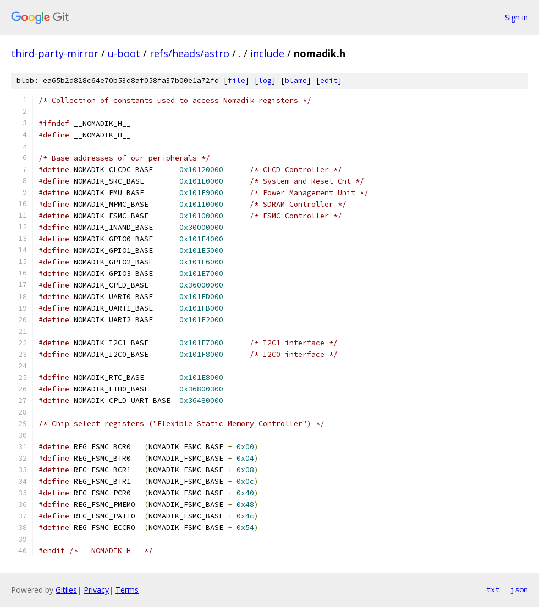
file (236, 80)
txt (492, 589)
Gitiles (66, 589)
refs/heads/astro (189, 53)
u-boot (124, 53)
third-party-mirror (54, 53)
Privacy (96, 589)
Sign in (516, 17)
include (267, 53)
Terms (127, 589)
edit (329, 80)
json (519, 589)
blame (296, 80)
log (265, 80)
